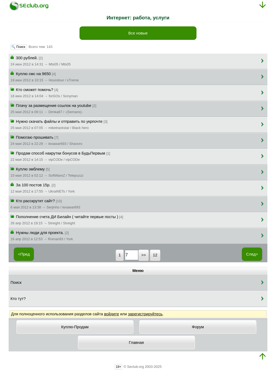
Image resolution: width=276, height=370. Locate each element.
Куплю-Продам (75, 327)
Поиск (16, 282)
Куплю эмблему (47, 171)
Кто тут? (18, 298)
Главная (136, 342)
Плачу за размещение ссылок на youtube (53, 108)
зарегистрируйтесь (145, 314)
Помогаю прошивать (46, 140)
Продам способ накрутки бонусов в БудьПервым (60, 156)
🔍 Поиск (18, 47)
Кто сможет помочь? (44, 92)
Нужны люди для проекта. (42, 235)
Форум (198, 327)
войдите (111, 314)
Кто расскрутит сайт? (45, 203)
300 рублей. (41, 60)
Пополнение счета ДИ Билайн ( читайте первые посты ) (67, 219)
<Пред (24, 254)
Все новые (138, 33)
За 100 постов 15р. (43, 187)
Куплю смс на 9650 (45, 76)
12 (155, 255)
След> (252, 254)
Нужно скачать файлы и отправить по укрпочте (59, 124)
